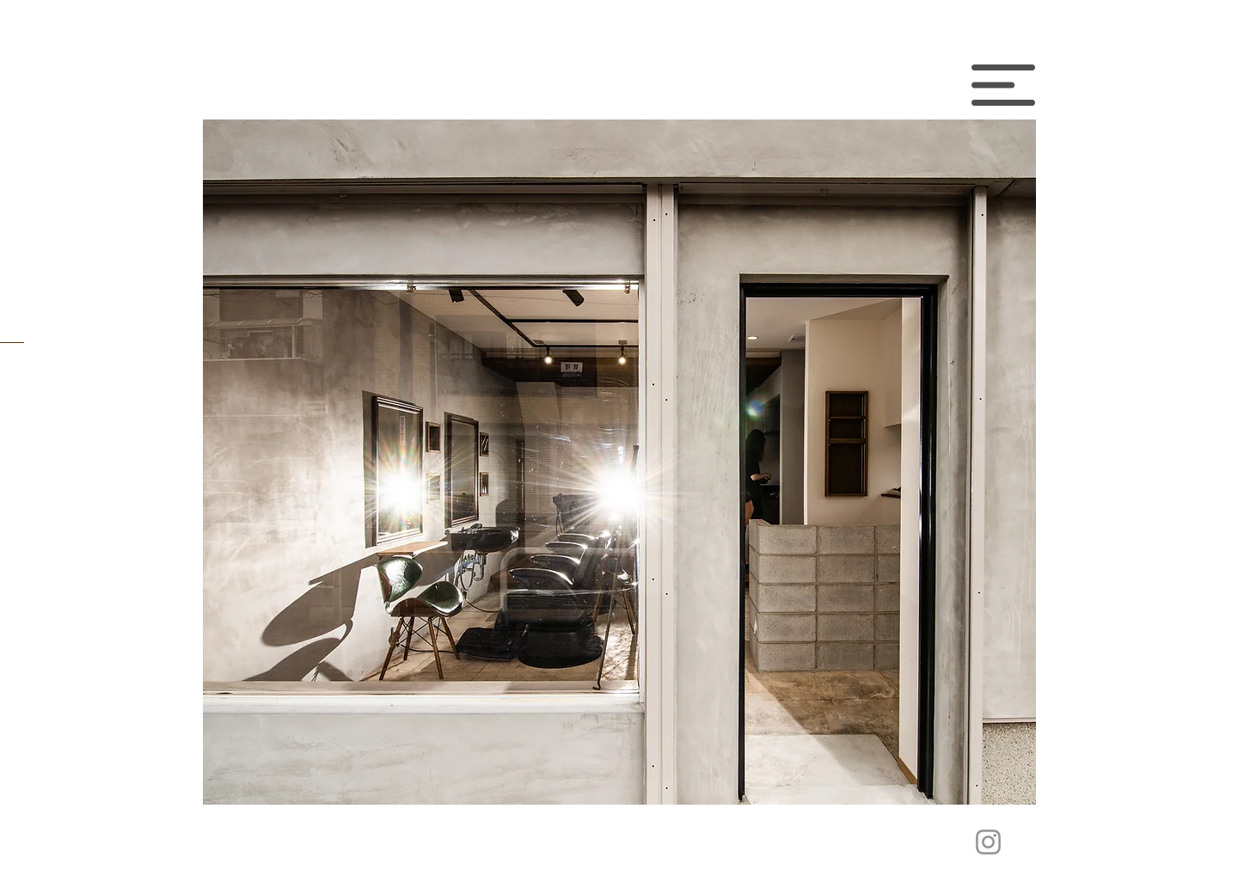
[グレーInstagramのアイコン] (988, 842)
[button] (1003, 85)
